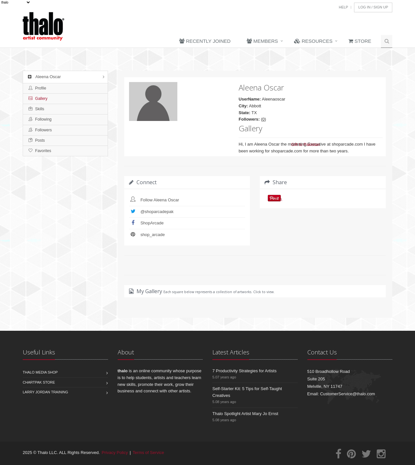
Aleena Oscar (43, 76)
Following (40, 119)
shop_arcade (152, 234)
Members (262, 41)
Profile (37, 88)
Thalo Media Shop (40, 372)
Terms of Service (148, 452)
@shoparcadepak (156, 211)
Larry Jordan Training (45, 392)
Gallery (38, 98)
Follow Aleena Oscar (159, 199)
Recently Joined (205, 41)
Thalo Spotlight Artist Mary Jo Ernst (245, 413)
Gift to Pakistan (305, 144)
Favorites (40, 151)
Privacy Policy (115, 452)
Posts (37, 140)
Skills (36, 109)
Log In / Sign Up (373, 7)
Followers (40, 130)
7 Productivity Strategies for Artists (244, 370)
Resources (313, 41)
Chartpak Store (39, 382)
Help (343, 7)
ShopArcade (152, 223)
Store (360, 41)
